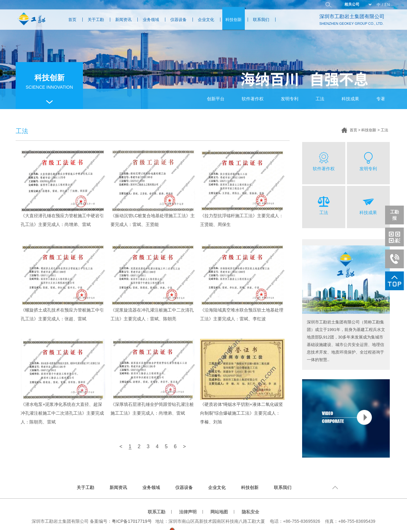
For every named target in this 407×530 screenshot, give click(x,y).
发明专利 (289, 98)
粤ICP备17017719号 (132, 521)
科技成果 (350, 98)
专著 (380, 98)
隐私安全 (250, 511)
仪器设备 (178, 19)
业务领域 (151, 19)
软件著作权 (253, 98)
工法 (320, 98)
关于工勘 (96, 19)
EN (387, 5)
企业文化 (206, 19)
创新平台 (215, 98)
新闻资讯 (123, 19)
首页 (72, 19)
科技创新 (233, 19)
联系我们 (261, 19)
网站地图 (219, 511)
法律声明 (188, 511)
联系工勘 (156, 511)
